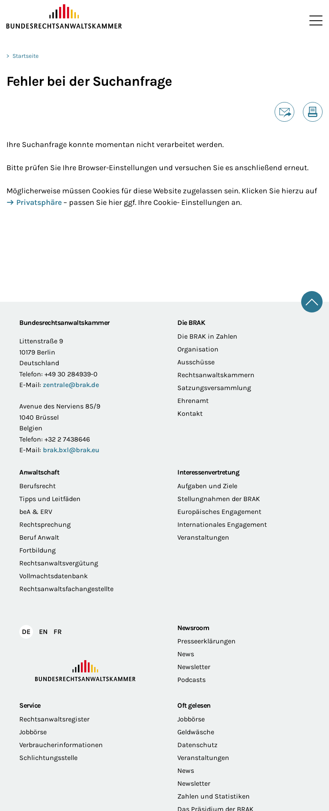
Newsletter (193, 667)
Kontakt (190, 413)
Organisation (197, 349)
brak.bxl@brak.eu (71, 450)
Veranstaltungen (203, 537)
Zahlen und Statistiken (213, 796)
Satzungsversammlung (214, 388)
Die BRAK (191, 322)
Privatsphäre (39, 203)
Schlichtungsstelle (48, 758)
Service (30, 706)
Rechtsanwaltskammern (215, 375)
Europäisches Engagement (219, 512)
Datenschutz (197, 745)
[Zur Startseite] (85, 16)
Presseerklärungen (206, 641)
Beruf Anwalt (39, 537)
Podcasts (191, 680)
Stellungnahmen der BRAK (218, 499)
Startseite (25, 56)
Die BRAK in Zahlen (207, 336)
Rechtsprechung (45, 524)
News (185, 654)
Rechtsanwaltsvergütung (58, 563)
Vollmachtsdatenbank (53, 576)
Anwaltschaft (39, 472)
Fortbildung (37, 550)
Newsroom (193, 628)
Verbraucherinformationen (61, 745)
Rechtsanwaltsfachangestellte (66, 589)
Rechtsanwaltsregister (54, 719)
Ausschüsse (196, 362)
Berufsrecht (37, 486)
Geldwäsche (195, 732)
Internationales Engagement (222, 524)
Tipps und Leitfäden (50, 499)
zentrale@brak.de (71, 385)
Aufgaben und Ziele (207, 486)
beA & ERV (35, 512)
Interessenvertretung (208, 472)
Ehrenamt (193, 400)
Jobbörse (33, 732)
